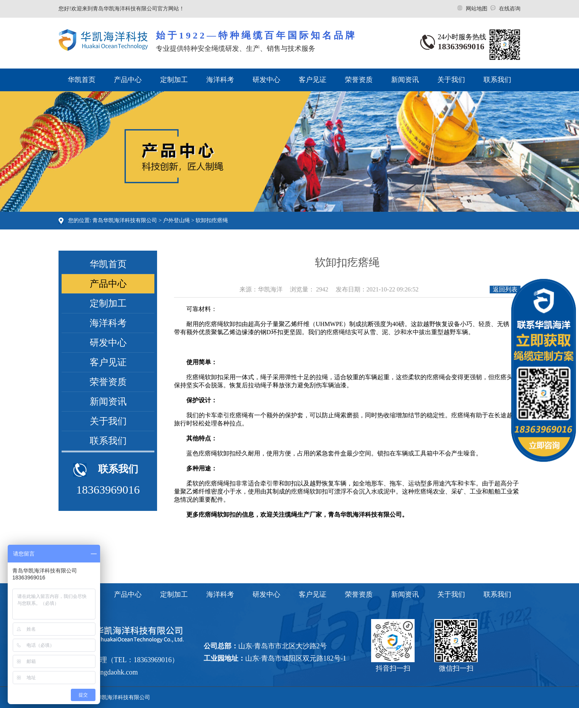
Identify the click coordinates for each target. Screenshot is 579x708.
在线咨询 (509, 9)
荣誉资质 (359, 80)
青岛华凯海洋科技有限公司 (124, 220)
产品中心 (128, 80)
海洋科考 (220, 80)
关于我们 (451, 80)
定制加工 (174, 80)
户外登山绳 (176, 220)
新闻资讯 (405, 80)
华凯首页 (81, 80)
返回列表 (505, 289)
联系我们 (497, 80)
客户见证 (312, 80)
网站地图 (477, 9)
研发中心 (266, 80)
